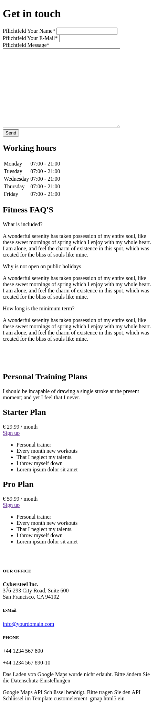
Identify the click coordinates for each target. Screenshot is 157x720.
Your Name (29, 31)
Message (26, 45)
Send (11, 148)
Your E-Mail (31, 38)
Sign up (11, 448)
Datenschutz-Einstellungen (40, 696)
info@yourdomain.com (28, 639)
